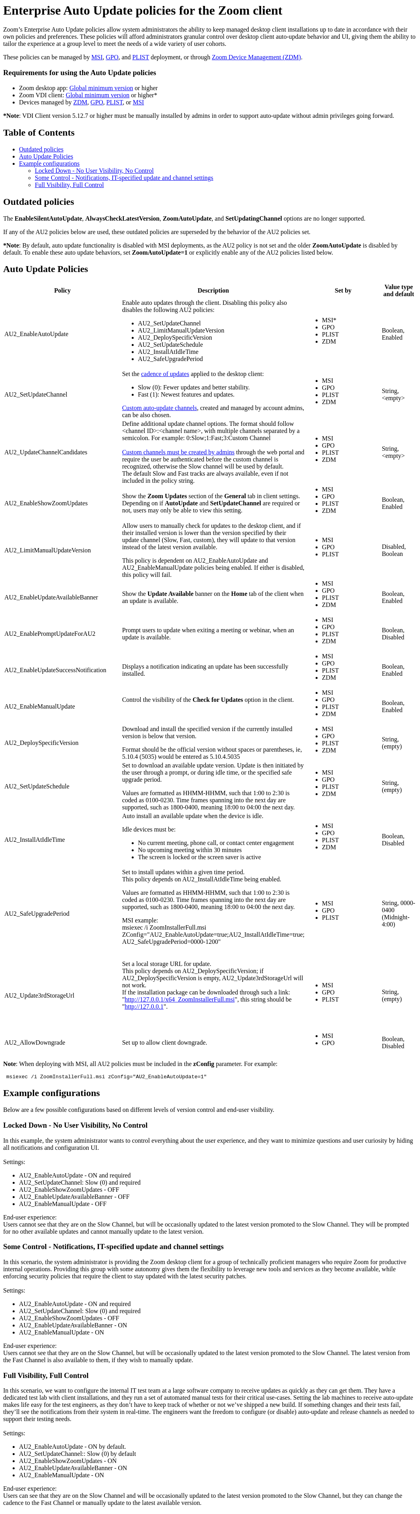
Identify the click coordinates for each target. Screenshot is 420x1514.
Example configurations (49, 163)
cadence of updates (165, 373)
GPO (112, 57)
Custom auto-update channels (159, 407)
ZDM (80, 102)
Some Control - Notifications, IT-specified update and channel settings (124, 177)
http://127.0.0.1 (144, 1006)
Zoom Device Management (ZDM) (256, 57)
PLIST (140, 57)
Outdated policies (41, 149)
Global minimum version (101, 88)
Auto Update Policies (46, 156)
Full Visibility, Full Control (69, 184)
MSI (96, 57)
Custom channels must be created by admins (178, 452)
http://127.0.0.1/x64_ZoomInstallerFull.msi (180, 999)
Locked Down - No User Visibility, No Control (94, 170)
